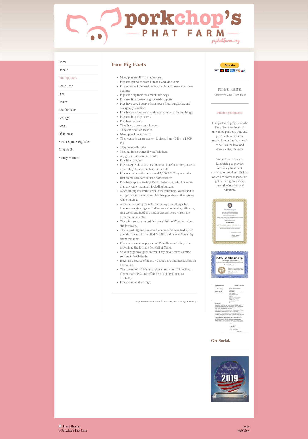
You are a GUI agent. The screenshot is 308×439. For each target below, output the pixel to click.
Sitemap (75, 426)
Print (64, 426)
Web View (243, 430)
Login (246, 426)
